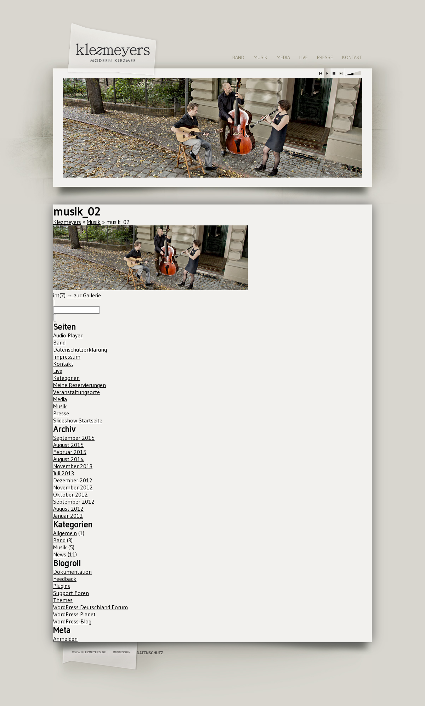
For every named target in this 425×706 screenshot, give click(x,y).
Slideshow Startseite (77, 420)
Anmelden (65, 638)
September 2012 (74, 501)
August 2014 (68, 459)
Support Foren (71, 592)
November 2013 (72, 466)
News (59, 554)
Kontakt (352, 57)
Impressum (66, 356)
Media (283, 57)
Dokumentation (72, 571)
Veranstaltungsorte (76, 392)
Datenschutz (150, 653)
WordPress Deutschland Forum (90, 607)
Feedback (64, 578)
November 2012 (73, 487)
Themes (63, 600)
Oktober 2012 (70, 494)
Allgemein (65, 533)
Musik (260, 57)
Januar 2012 (68, 515)
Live (303, 57)
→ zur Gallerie (84, 295)
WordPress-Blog (72, 621)
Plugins (61, 585)
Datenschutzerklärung (80, 349)
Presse (325, 57)
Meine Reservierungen (79, 384)
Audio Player (68, 335)
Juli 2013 (63, 473)
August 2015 (68, 444)
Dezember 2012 (72, 480)
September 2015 (74, 437)
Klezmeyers (67, 221)
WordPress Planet (74, 614)
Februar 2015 (69, 451)
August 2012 (68, 508)
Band (238, 57)
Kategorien (66, 377)
